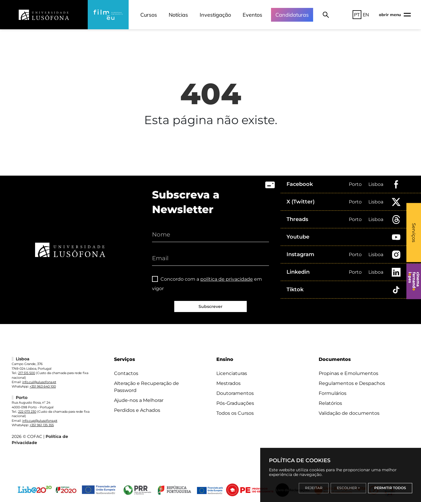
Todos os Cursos (235, 413)
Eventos (252, 14)
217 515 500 (26, 373)
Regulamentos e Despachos (352, 383)
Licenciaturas (231, 373)
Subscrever (210, 306)
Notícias (178, 14)
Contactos (126, 373)
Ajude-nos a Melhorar (138, 400)
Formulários (332, 393)
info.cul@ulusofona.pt (39, 382)
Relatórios (330, 403)
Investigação (215, 14)
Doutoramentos (235, 393)
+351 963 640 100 (43, 386)
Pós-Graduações (235, 403)
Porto (355, 184)
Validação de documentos (349, 413)
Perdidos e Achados (137, 410)
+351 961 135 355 (42, 425)
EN (366, 15)
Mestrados (228, 383)
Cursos (148, 14)
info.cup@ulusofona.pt (39, 421)
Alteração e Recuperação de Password (146, 387)
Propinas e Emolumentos (348, 373)
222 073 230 (27, 412)
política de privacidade (226, 279)
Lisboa (375, 184)
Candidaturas (292, 14)
